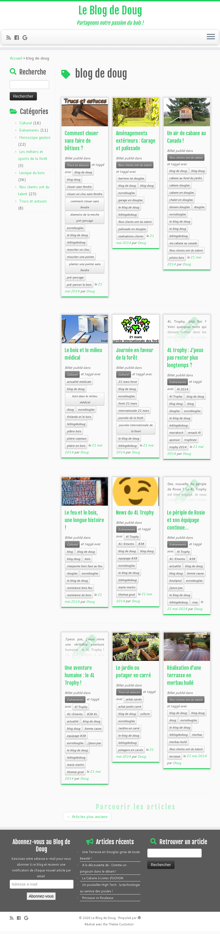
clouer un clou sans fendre (84, 197)
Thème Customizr (121, 927)
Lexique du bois (32, 175)
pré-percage (75, 280)
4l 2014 (182, 392)
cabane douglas (179, 188)
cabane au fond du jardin (185, 181)
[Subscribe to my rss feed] (10, 38)
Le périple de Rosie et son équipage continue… (186, 522)
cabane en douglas (181, 195)
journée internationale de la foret (136, 431)
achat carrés (133, 702)
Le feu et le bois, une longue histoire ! (84, 522)
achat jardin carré (129, 709)
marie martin (126, 590)
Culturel (25, 125)
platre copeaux (76, 441)
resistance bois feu (79, 590)
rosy (195, 605)
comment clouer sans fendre (84, 207)
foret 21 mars (127, 406)
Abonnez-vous (41, 899)
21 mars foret (127, 384)
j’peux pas (175, 590)
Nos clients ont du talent (134, 168)
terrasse (174, 759)
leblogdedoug (76, 245)
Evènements (29, 132)
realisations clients (130, 239)
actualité (175, 569)
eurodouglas (75, 231)
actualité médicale (79, 384)
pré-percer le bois (79, 287)
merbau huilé (178, 745)
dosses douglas (179, 210)
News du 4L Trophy (135, 515)
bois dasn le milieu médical (84, 402)
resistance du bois (79, 598)
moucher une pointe (80, 259)
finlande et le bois (79, 419)
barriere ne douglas (131, 181)
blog (70, 554)
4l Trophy (175, 399)
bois (87, 562)
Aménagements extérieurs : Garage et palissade (135, 143)
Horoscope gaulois (34, 140)
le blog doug (177, 231)
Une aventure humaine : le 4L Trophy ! (80, 678)
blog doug (73, 182)
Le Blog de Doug (110, 11)
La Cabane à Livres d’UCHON (102, 881)
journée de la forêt (130, 420)
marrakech (176, 435)
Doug (90, 293)
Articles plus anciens (87, 819)
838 (141, 546)
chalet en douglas (181, 202)
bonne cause (195, 576)
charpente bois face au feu (84, 569)
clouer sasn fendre (79, 189)
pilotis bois (176, 260)
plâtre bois (74, 434)
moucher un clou (78, 252)
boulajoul (175, 583)
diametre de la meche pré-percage (84, 220)
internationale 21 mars (133, 413)
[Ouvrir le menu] (211, 38)
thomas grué (126, 597)
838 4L (92, 717)
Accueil (16, 61)
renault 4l (194, 435)
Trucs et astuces (33, 203)
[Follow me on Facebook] (18, 38)
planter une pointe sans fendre (84, 270)
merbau (197, 737)
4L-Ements (126, 546)
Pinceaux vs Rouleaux (97, 900)
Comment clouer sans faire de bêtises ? (81, 143)
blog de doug (83, 175)
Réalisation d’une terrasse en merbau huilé (184, 678)
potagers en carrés (130, 753)
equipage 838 (127, 561)
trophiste (190, 442)
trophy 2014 (177, 450)
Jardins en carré (128, 731)
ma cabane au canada (183, 246)
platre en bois (76, 448)
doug (70, 412)
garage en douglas (130, 203)
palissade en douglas (132, 232)
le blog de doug (77, 238)
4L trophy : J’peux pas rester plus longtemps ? (185, 360)
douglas (199, 210)
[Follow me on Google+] (26, 38)
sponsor (174, 442)
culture (145, 716)
